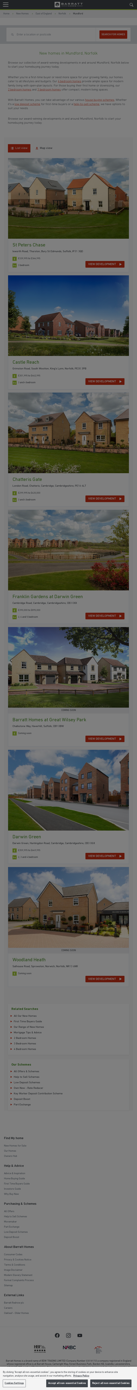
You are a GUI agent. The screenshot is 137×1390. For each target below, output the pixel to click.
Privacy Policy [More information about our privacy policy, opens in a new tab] (81, 1376)
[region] (68, 1378)
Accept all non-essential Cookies (67, 1383)
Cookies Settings (14, 1383)
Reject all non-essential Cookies (110, 1383)
